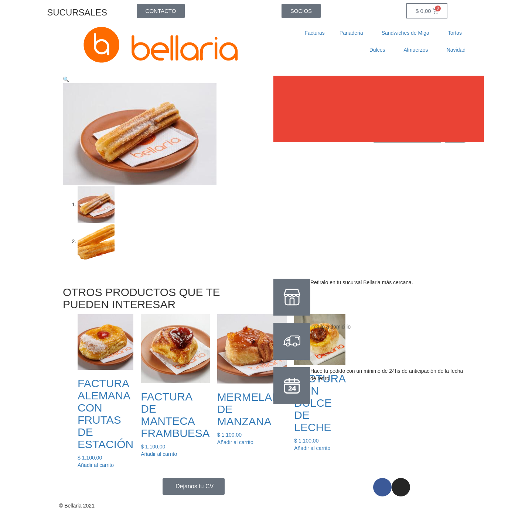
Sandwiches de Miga (407, 33)
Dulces (379, 50)
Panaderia (353, 33)
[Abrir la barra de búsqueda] (371, 11)
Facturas (314, 33)
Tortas (457, 33)
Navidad (456, 50)
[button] (66, 79)
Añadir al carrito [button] (96, 464)
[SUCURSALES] (116, 9)
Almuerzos (417, 50)
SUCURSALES (77, 12)
